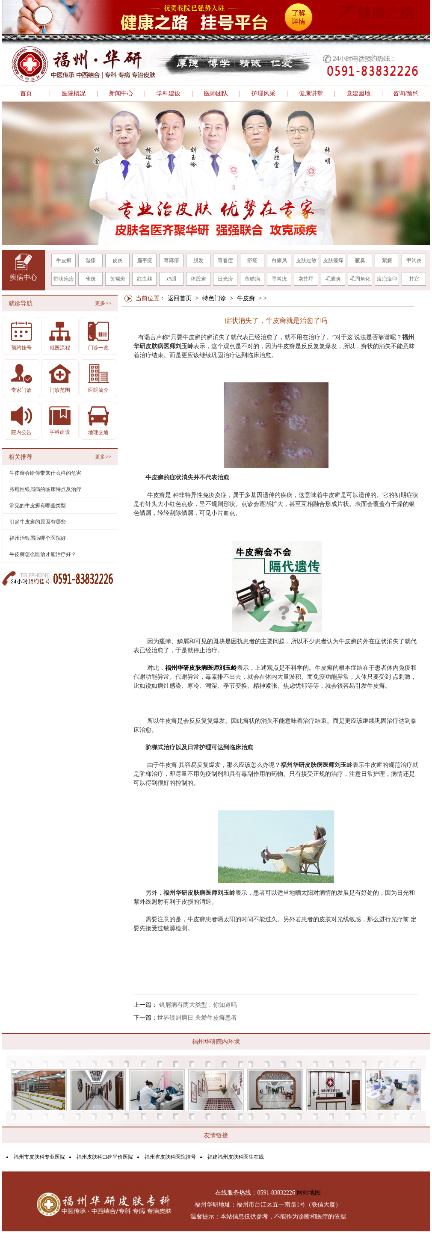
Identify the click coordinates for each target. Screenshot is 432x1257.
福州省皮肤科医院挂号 (170, 1157)
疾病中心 (23, 277)
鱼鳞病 (252, 279)
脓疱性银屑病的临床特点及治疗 (45, 489)
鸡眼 (171, 279)
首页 (26, 94)
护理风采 (263, 94)
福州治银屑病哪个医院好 (37, 538)
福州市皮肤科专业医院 (39, 1157)
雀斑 (91, 279)
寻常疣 (279, 279)
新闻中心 (121, 94)
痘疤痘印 (387, 279)
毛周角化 (360, 279)
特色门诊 (214, 298)
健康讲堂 (311, 94)
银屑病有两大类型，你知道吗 (197, 1005)
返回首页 (180, 298)
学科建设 (168, 94)
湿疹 (91, 260)
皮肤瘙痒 (333, 260)
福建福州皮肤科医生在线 (235, 1157)
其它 (414, 279)
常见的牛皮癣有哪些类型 (37, 506)
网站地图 (309, 1192)
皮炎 (117, 260)
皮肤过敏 (306, 260)
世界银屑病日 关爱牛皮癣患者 (197, 1017)
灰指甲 (306, 279)
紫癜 (387, 260)
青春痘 (225, 260)
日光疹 (225, 279)
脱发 (198, 260)
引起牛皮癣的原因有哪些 (37, 522)
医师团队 (216, 94)
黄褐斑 (117, 279)
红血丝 (144, 279)
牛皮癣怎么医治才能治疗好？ (42, 554)
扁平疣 (144, 260)
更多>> (103, 303)
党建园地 (358, 94)
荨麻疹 (171, 260)
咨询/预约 (406, 94)
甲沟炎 (414, 260)
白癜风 (279, 260)
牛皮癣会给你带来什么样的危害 (45, 473)
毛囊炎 (333, 279)
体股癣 (198, 279)
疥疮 (252, 260)
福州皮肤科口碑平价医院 (105, 1157)
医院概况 (74, 94)
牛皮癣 (63, 260)
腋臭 (360, 260)
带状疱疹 (63, 279)
